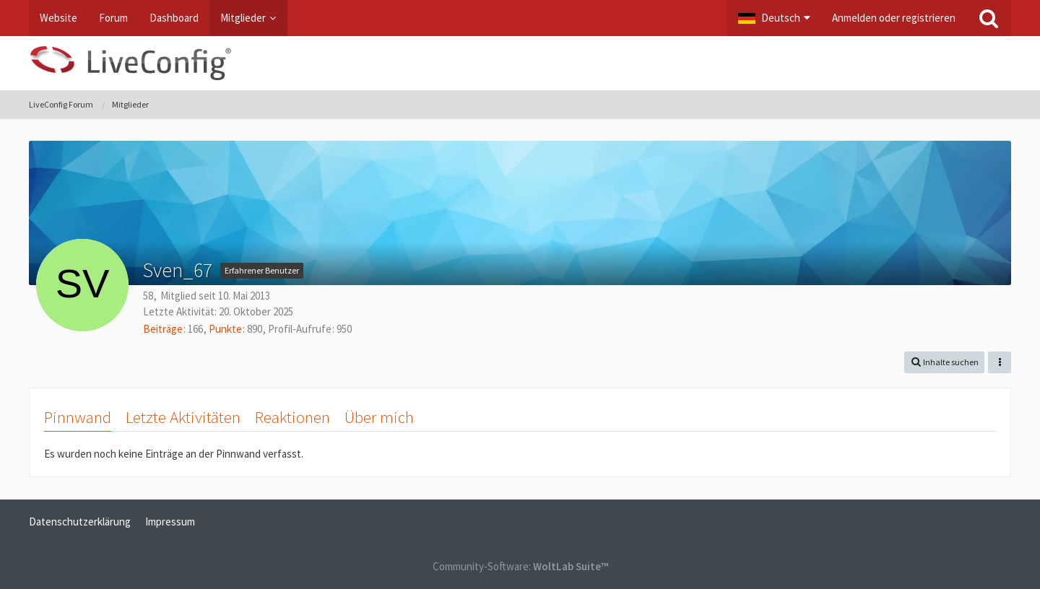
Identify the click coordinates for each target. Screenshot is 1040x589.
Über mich (379, 416)
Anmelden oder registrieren (894, 18)
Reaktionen (292, 416)
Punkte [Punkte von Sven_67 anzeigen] (225, 329)
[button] (774, 18)
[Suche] (988, 18)
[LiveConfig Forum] (520, 63)
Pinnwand (77, 416)
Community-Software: (520, 566)
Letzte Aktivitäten (183, 416)
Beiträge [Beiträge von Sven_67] (163, 329)
